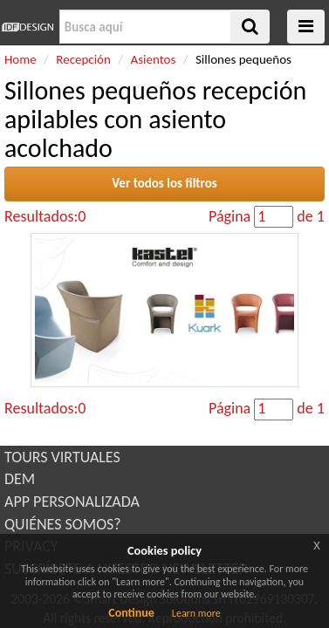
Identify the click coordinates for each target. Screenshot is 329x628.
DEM (19, 478)
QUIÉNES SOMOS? (62, 524)
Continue (131, 612)
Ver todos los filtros (164, 183)
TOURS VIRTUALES (62, 457)
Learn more (196, 613)
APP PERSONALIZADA (72, 501)
